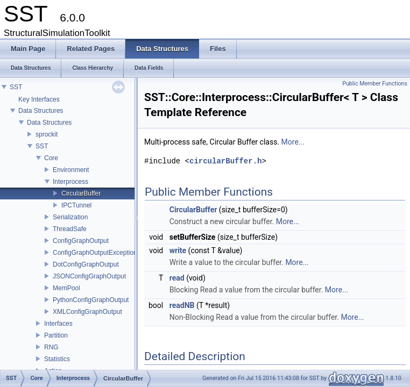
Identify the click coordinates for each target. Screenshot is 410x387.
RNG (51, 347)
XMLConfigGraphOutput (87, 312)
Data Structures (40, 110)
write (177, 250)
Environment (71, 170)
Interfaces (58, 323)
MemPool (66, 288)
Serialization (70, 217)
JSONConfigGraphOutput (89, 276)
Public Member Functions (374, 83)
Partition (56, 335)
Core (51, 158)
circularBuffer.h (225, 161)
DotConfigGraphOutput (86, 264)
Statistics (57, 359)
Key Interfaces (39, 99)
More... (293, 142)
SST (16, 87)
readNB (182, 305)
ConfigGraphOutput (81, 241)
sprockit (47, 134)
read (177, 278)
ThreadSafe (70, 229)
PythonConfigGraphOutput (91, 300)
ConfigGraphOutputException (95, 252)
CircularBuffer (81, 193)
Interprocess (70, 181)
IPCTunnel (76, 205)
